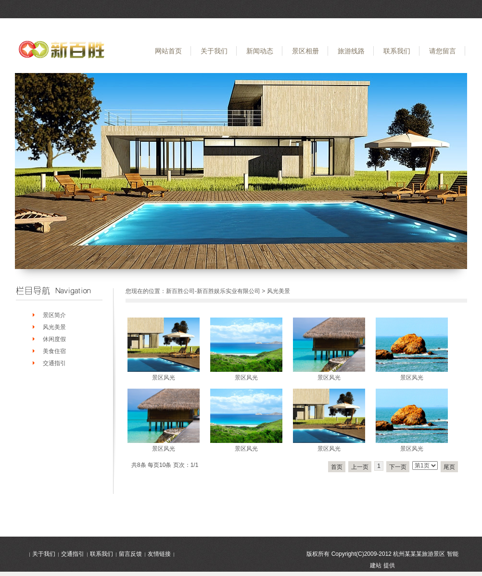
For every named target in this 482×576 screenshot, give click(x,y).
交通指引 (54, 363)
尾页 (449, 467)
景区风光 (163, 377)
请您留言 (442, 51)
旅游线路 (351, 51)
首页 (336, 467)
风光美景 (54, 327)
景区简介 (54, 315)
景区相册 (305, 51)
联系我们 (396, 51)
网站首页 (168, 51)
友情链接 (159, 554)
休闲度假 (54, 339)
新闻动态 (259, 51)
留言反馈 (130, 554)
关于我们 (214, 51)
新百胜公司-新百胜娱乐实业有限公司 (213, 291)
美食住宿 (54, 351)
